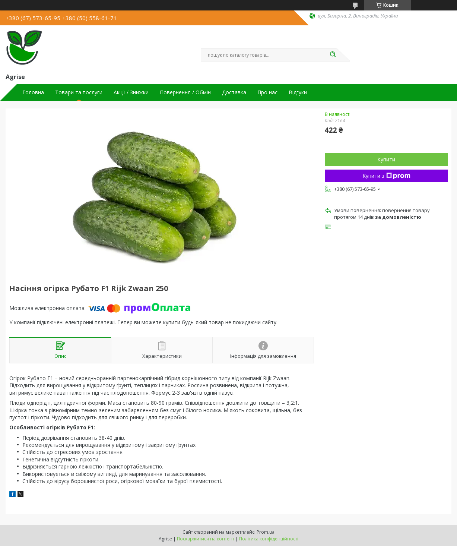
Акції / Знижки (131, 92)
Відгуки (298, 92)
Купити (386, 159)
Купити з (386, 175)
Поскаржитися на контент (205, 539)
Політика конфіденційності (268, 539)
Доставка (234, 92)
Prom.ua (265, 532)
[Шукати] (333, 54)
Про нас (267, 92)
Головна (33, 92)
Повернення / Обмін (185, 92)
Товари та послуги (78, 92)
